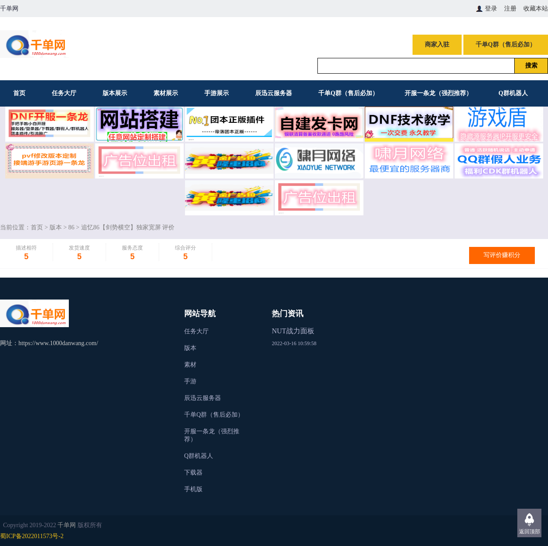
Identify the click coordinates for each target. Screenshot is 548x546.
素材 (190, 364)
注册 (510, 8)
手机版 (193, 489)
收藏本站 (535, 8)
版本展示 (115, 93)
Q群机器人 (513, 93)
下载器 (193, 472)
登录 (491, 8)
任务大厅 (64, 93)
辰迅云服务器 (273, 93)
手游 (190, 381)
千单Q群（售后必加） (506, 44)
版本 (56, 227)
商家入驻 (437, 44)
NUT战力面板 (293, 331)
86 (71, 227)
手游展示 (216, 93)
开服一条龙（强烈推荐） (438, 93)
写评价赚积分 (502, 255)
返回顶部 (529, 531)
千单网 (66, 525)
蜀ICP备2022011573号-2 (32, 536)
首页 (19, 93)
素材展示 (165, 93)
